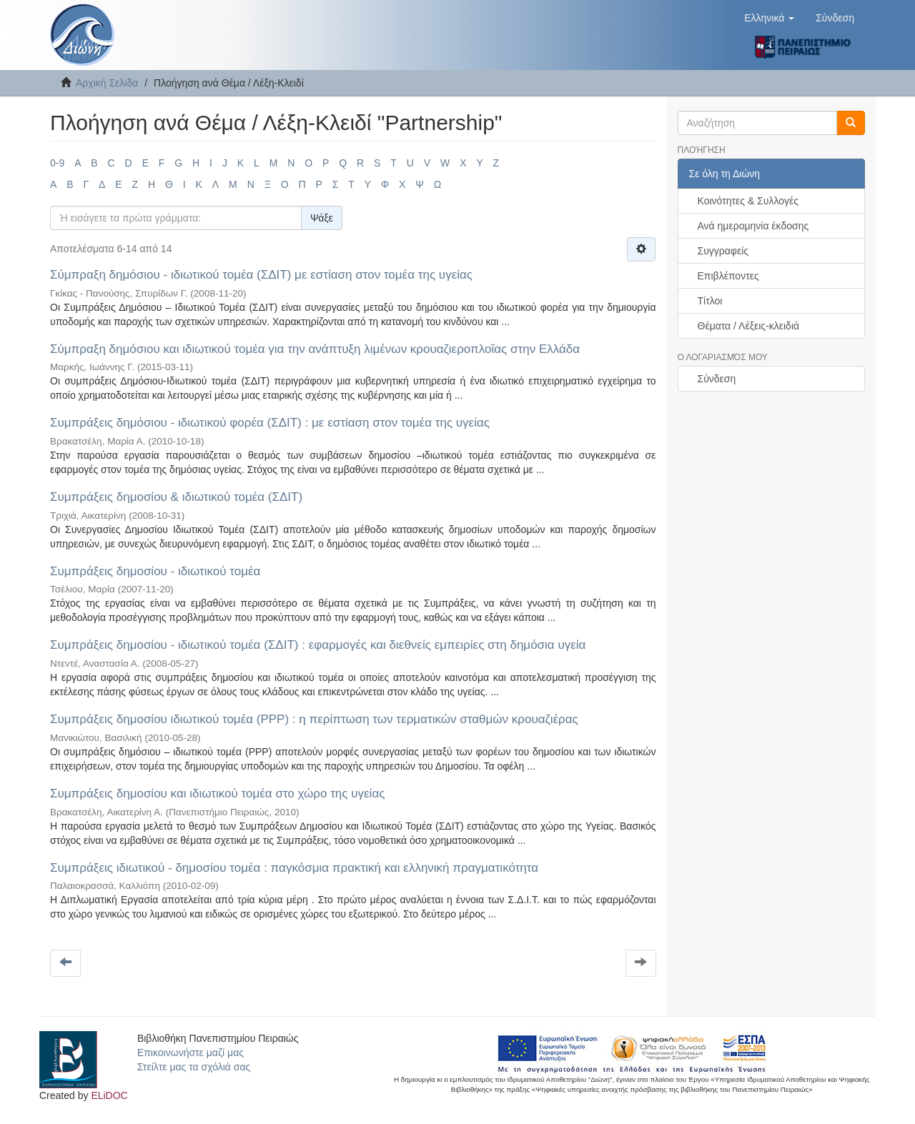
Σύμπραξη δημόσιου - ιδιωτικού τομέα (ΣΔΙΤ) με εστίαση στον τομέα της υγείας (261, 275)
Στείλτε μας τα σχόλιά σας (193, 1067)
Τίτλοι (710, 301)
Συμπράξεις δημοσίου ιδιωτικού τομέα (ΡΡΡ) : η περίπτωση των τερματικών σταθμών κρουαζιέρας (314, 719)
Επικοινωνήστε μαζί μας (190, 1052)
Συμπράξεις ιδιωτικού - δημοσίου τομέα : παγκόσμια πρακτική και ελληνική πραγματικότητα (294, 868)
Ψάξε (321, 218)
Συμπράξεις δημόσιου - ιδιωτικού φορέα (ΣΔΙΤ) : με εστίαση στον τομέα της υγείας (270, 422)
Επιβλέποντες (728, 276)
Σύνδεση (717, 378)
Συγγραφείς (723, 251)
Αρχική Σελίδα (107, 83)
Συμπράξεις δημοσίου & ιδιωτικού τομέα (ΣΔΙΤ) (176, 497)
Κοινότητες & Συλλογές (748, 201)
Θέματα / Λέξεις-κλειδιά (749, 326)
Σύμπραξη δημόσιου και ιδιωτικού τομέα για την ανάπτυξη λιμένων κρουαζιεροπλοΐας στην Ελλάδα (315, 349)
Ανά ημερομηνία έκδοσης (753, 226)
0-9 (57, 163)
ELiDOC (109, 1095)
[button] (769, 18)
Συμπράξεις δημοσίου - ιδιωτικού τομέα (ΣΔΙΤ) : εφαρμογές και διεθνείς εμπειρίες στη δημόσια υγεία (317, 645)
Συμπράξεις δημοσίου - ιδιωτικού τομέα (155, 571)
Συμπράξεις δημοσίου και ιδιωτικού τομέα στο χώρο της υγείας (217, 793)
